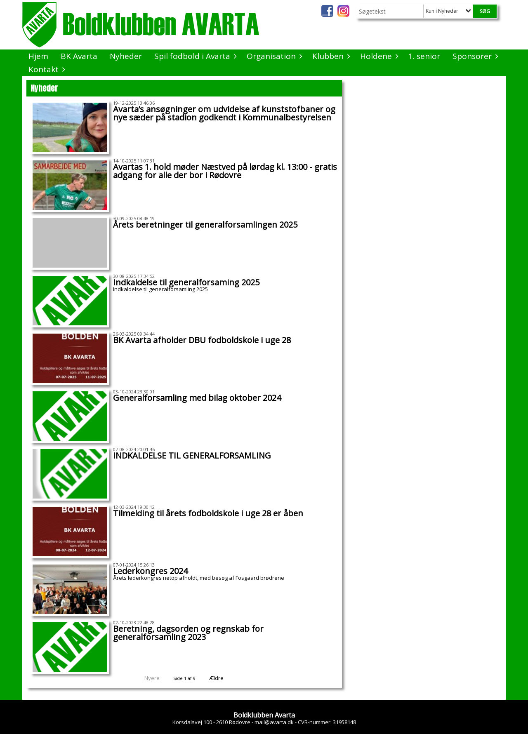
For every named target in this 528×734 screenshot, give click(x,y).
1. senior (424, 56)
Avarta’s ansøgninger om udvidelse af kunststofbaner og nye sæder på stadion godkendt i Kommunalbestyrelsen (224, 113)
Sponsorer (474, 56)
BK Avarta (79, 56)
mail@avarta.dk (274, 722)
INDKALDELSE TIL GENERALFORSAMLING (192, 455)
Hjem (38, 56)
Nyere (147, 678)
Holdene (378, 56)
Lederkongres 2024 (150, 570)
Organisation (273, 56)
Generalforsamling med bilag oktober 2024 (197, 397)
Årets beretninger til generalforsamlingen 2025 (205, 224)
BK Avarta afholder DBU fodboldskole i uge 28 (202, 340)
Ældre (222, 678)
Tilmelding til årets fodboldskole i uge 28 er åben (208, 513)
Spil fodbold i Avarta (194, 56)
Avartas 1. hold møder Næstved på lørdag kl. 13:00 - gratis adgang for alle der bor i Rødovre (225, 171)
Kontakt (45, 69)
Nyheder (126, 56)
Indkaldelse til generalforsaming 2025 (186, 282)
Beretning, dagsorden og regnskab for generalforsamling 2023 (188, 632)
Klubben (330, 56)
